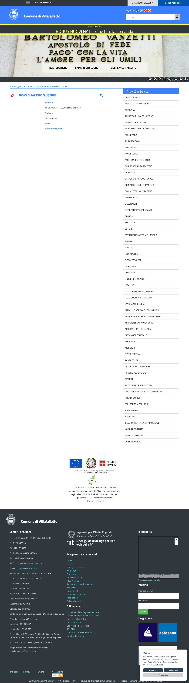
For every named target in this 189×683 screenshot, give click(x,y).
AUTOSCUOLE (131, 153)
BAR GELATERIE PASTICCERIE (138, 166)
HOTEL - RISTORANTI (134, 279)
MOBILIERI (130, 347)
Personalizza (163, 675)
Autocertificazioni (75, 577)
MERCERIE (130, 341)
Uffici (69, 560)
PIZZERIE (129, 379)
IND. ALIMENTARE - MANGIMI (138, 297)
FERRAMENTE (131, 253)
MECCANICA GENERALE (136, 335)
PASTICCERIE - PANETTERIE (137, 366)
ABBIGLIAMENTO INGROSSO (138, 103)
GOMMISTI (130, 272)
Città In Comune (151, 680)
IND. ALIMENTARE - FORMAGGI (139, 291)
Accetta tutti (153, 670)
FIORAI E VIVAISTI (133, 260)
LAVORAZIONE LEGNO (135, 304)
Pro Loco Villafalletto (76, 619)
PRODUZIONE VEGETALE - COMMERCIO (143, 391)
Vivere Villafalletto (123, 68)
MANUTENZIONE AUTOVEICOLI (139, 322)
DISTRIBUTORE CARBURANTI (138, 210)
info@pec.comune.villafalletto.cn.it (29, 563)
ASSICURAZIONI (132, 141)
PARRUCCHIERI (132, 360)
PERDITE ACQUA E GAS (135, 372)
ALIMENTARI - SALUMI (135, 122)
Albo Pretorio (73, 580)
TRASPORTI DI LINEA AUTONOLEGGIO (142, 423)
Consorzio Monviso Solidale (79, 632)
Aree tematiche (57, 68)
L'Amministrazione (92, 79)
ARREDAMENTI (132, 135)
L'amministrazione (86, 68)
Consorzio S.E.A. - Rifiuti (78, 625)
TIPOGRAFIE (130, 416)
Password (143, 600)
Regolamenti (72, 591)
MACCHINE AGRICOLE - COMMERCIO (142, 310)
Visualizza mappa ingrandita (149, 579)
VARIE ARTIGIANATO (134, 429)
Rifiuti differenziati (75, 635)
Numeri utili (72, 570)
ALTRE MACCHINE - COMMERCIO (140, 128)
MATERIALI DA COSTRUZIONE (138, 329)
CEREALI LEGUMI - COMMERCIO (140, 185)
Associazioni (72, 597)
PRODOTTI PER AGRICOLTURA (139, 385)
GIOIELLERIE (130, 266)
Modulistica (72, 587)
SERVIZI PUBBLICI (133, 97)
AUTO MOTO (131, 147)
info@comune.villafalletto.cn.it (27, 568)
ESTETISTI (129, 228)
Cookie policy (158, 664)
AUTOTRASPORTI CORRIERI (137, 160)
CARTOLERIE (131, 172)
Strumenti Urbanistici (76, 594)
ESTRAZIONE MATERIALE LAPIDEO (141, 235)
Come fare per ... (74, 574)
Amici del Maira (74, 622)
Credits (41, 671)
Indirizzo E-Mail (145, 590)
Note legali (13, 671)
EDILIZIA (129, 216)
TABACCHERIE (131, 410)
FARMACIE (130, 247)
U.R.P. (69, 564)
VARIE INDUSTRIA (133, 441)
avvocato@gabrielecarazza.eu (27, 651)
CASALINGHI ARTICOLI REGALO (139, 178)
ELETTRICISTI (131, 222)
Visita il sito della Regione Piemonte (83, 612)
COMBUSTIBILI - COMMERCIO (138, 191)
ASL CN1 (71, 629)
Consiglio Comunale (76, 567)
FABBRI (128, 241)
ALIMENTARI (130, 109)
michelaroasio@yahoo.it (54, 128)
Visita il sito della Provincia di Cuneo (83, 615)
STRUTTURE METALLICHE (136, 404)
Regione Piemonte (43, 2)
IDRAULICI (129, 285)
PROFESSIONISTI (132, 397)
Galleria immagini (75, 601)
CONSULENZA (131, 197)
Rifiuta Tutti (173, 670)
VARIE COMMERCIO (134, 435)
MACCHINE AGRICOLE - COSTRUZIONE (142, 316)
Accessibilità (57, 671)
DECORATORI (131, 203)
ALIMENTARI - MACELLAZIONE (139, 116)
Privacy (26, 671)
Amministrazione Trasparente (80, 584)
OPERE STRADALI (133, 354)
